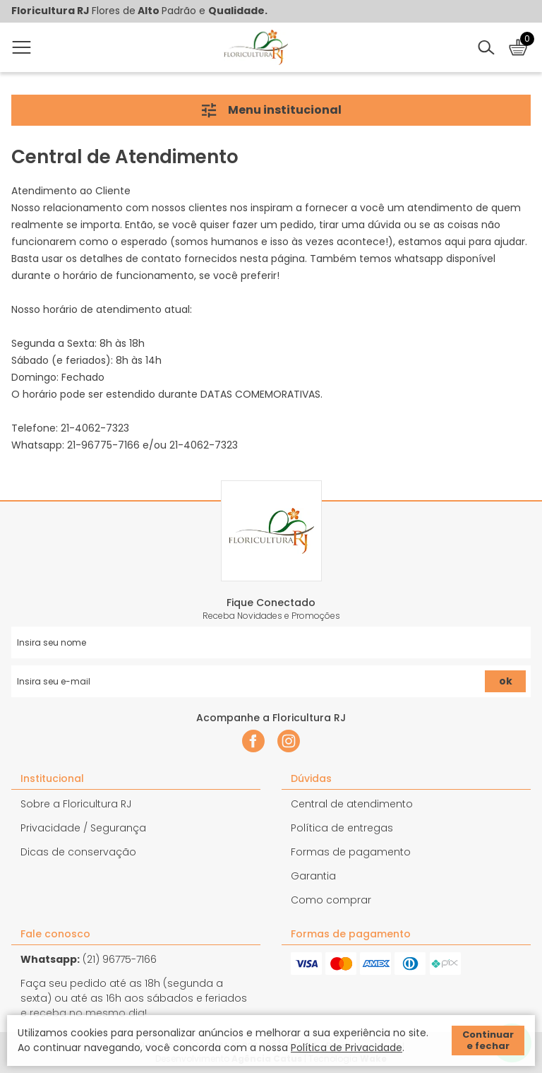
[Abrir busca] (486, 47)
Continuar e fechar (488, 1040)
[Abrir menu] (24, 47)
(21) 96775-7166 (88, 959)
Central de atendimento (352, 804)
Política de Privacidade (346, 1048)
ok (505, 681)
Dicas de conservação (78, 852)
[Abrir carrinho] (518, 47)
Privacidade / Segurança (83, 828)
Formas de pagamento (351, 852)
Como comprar (331, 900)
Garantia (313, 876)
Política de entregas (342, 828)
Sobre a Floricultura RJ (75, 804)
